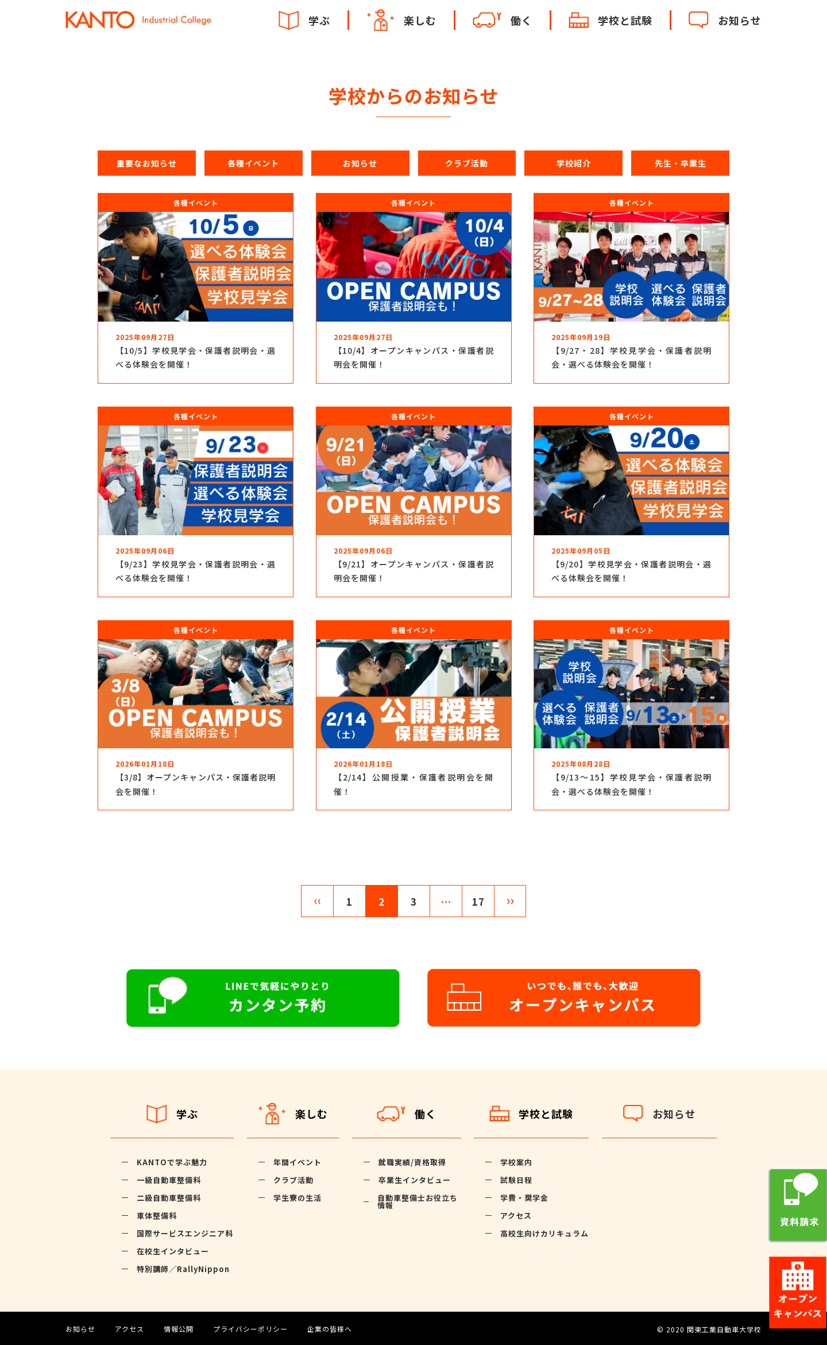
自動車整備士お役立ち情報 (417, 1201)
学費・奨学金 (524, 1197)
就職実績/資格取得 (412, 1162)
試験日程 (516, 1180)
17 (478, 901)
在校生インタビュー (173, 1251)
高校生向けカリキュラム (544, 1233)
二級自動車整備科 (169, 1197)
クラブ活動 (466, 163)
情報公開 (179, 1329)
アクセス (516, 1215)
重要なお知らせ (147, 163)
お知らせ (360, 163)
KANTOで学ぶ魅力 (172, 1162)
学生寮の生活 (297, 1197)
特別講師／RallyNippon (183, 1269)
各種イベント (253, 163)
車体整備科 (157, 1215)
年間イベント (297, 1162)
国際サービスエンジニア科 (185, 1233)
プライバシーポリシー (250, 1329)
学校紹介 (574, 163)
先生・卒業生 (680, 163)
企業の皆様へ (329, 1329)
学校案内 (516, 1162)
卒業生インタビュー (414, 1180)
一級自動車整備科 (169, 1180)
